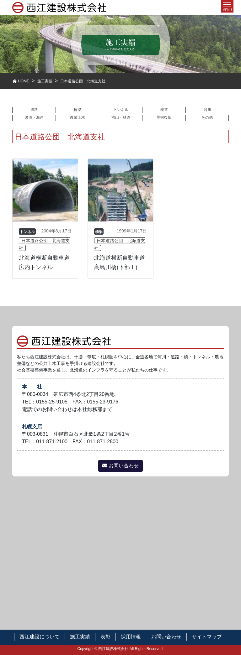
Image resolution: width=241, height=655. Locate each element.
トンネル (120, 109)
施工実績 (80, 636)
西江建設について (39, 636)
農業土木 (77, 117)
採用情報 (131, 636)
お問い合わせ (120, 465)
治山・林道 (120, 117)
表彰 (105, 636)
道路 (34, 109)
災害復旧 (164, 117)
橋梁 (77, 109)
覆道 (164, 109)
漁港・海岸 (34, 117)
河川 (207, 109)
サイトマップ (207, 636)
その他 (207, 117)
